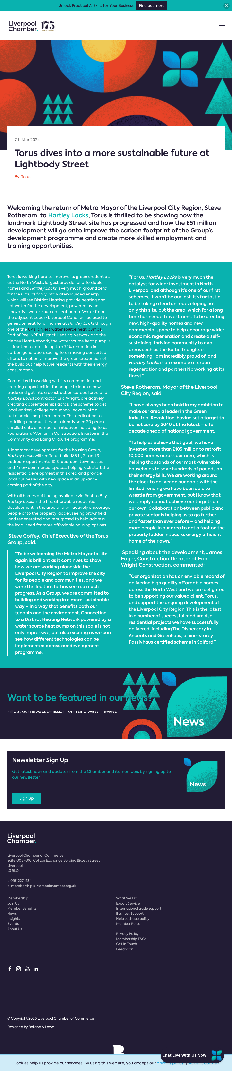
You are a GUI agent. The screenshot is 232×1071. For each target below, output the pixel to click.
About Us (14, 929)
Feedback (124, 949)
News (12, 913)
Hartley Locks (68, 215)
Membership (17, 898)
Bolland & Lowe (41, 1027)
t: (19, 880)
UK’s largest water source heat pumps (64, 329)
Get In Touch (126, 944)
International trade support (138, 908)
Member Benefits (21, 908)
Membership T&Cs (131, 939)
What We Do (126, 898)
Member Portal (128, 924)
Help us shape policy (132, 918)
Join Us (13, 903)
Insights (13, 918)
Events (13, 924)
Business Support (130, 913)
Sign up (26, 798)
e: (41, 886)
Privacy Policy (127, 934)
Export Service (128, 903)
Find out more (151, 5)
